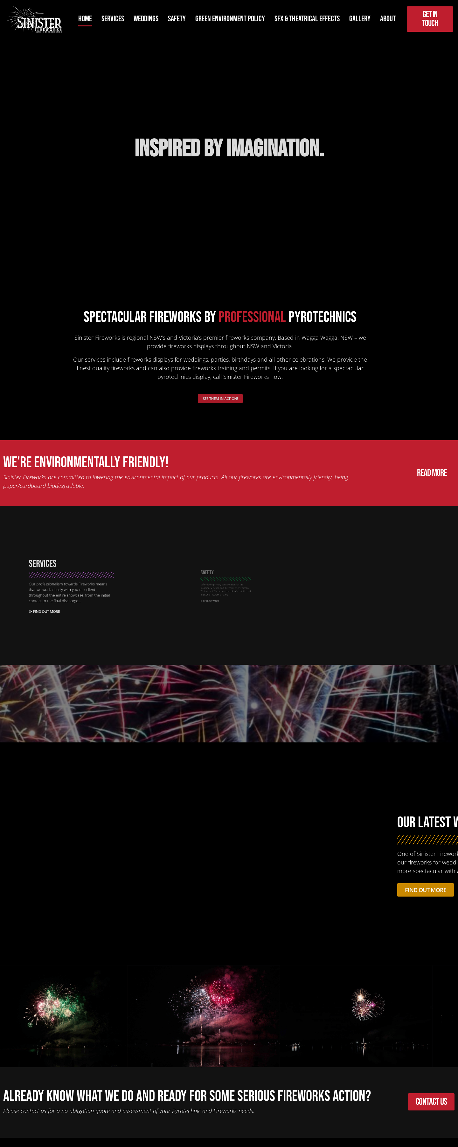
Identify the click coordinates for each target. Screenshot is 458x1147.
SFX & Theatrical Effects (307, 19)
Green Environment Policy (230, 19)
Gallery (360, 19)
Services (112, 19)
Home (85, 19)
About (388, 19)
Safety (177, 19)
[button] (7, 1017)
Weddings (146, 19)
